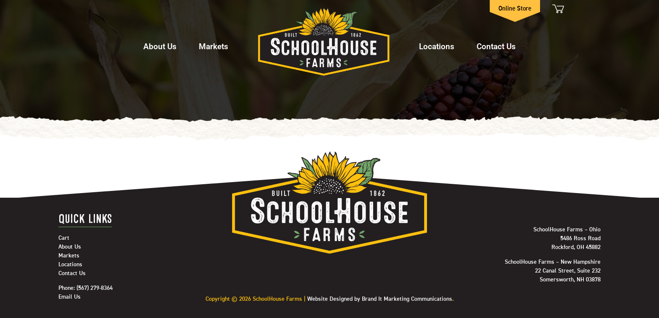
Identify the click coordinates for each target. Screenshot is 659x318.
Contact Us (496, 46)
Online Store (515, 8)
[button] (160, 42)
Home (323, 42)
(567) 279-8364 (94, 288)
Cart (557, 8)
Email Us (69, 297)
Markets (213, 46)
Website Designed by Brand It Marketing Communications (379, 299)
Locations (436, 46)
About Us (160, 46)
